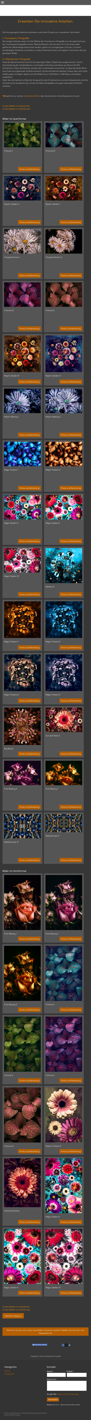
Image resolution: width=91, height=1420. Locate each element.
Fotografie (9, 1373)
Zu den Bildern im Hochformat (16, 109)
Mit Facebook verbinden (39, 1345)
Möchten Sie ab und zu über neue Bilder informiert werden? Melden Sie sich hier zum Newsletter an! (45, 1331)
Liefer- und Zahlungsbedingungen (26, 1413)
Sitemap (17, 1415)
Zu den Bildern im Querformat (16, 106)
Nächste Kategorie (13, 1316)
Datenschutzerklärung (67, 1394)
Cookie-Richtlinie (9, 1415)
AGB (13, 1413)
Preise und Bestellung (29, 169)
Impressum (7, 1413)
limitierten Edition (32, 96)
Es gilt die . (63, 1394)
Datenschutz (42, 1413)
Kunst (7, 1370)
